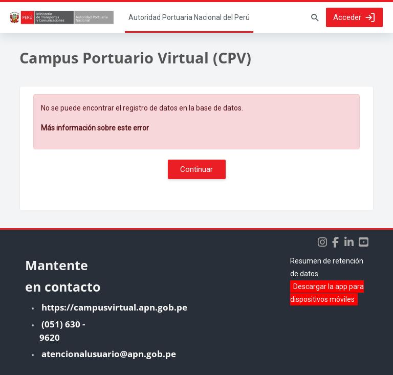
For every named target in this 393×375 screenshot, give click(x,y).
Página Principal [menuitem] (189, 17)
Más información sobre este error (95, 128)
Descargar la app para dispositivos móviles (327, 292)
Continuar (196, 169)
